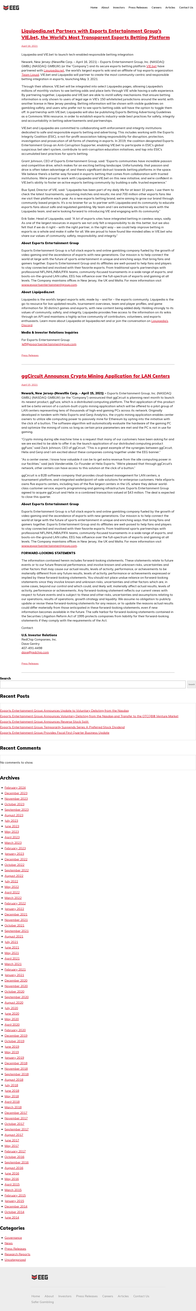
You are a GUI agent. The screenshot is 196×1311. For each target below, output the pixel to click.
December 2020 (16, 980)
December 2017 (16, 1113)
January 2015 (14, 1201)
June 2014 (12, 1217)
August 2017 (14, 1135)
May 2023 (12, 832)
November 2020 (16, 986)
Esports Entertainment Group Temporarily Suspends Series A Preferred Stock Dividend (62, 727)
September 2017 (17, 1129)
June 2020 (12, 1013)
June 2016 (12, 1173)
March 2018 (13, 1107)
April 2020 (12, 1024)
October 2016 (14, 1157)
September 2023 (17, 809)
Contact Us (186, 7)
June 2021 (12, 947)
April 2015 (12, 1184)
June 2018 (12, 1091)
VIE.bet (151, 66)
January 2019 (14, 1057)
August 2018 (14, 1080)
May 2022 (12, 887)
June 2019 (12, 1046)
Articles (170, 7)
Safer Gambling (42, 1302)
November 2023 (16, 798)
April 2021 (12, 958)
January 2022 (14, 909)
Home (94, 7)
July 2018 (11, 1085)
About (105, 7)
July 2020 (11, 1008)
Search (5, 678)
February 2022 (15, 903)
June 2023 (12, 826)
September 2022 (17, 870)
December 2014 (16, 1206)
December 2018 (16, 1063)
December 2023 (16, 793)
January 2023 (14, 854)
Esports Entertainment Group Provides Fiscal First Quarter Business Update (54, 732)
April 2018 (12, 1102)
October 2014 (14, 1212)
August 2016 (14, 1168)
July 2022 (11, 881)
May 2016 (12, 1179)
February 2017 (15, 1151)
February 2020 (15, 1030)
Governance (13, 1238)
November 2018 (16, 1069)
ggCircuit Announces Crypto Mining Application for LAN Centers (95, 376)
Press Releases (138, 7)
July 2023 (11, 821)
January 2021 (14, 975)
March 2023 (13, 843)
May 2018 (12, 1096)
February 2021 (15, 969)
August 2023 (14, 815)
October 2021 (14, 925)
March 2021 (13, 964)
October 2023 (14, 804)
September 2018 (17, 1074)
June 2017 (12, 1140)
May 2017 (12, 1146)
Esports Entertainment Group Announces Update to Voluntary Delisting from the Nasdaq (64, 710)
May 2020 (12, 1019)
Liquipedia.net (54, 70)
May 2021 (12, 953)
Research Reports (17, 1254)
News (9, 1243)
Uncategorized (15, 1260)
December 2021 (16, 914)
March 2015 (13, 1190)
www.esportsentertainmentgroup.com (49, 285)
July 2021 (11, 942)
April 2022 (12, 892)
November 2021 (16, 920)
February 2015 (15, 1195)
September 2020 (17, 997)
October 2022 (14, 865)
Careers (157, 7)
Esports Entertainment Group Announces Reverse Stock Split (44, 721)
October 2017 (14, 1124)
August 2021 (14, 936)
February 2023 (15, 848)
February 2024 (15, 787)
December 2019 (16, 1035)
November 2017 (16, 1118)
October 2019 (14, 1041)
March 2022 (13, 898)
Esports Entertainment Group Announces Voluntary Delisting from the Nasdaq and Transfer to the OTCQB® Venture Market (89, 716)
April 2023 (12, 837)
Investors (119, 7)
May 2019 (12, 1052)
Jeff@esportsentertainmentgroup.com (48, 344)
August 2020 (14, 1002)
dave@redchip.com (35, 652)
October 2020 (14, 991)
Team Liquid (30, 75)
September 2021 (17, 931)
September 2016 (17, 1162)
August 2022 (14, 876)
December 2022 (16, 859)
